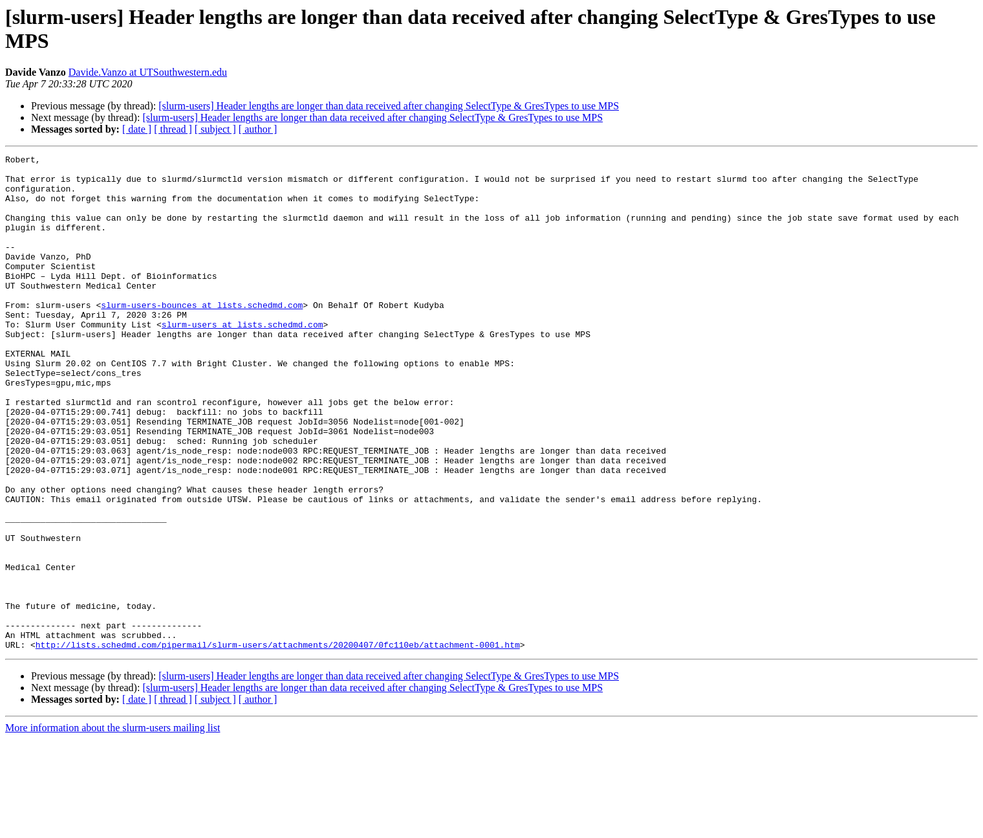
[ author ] (258, 129)
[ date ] (136, 129)
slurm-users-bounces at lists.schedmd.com (202, 336)
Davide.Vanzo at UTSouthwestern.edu (148, 72)
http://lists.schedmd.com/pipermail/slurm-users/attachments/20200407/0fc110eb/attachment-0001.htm (278, 743)
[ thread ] (173, 129)
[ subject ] (215, 129)
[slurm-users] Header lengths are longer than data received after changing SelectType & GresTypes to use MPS (388, 105)
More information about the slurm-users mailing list (112, 826)
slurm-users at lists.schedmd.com (242, 359)
